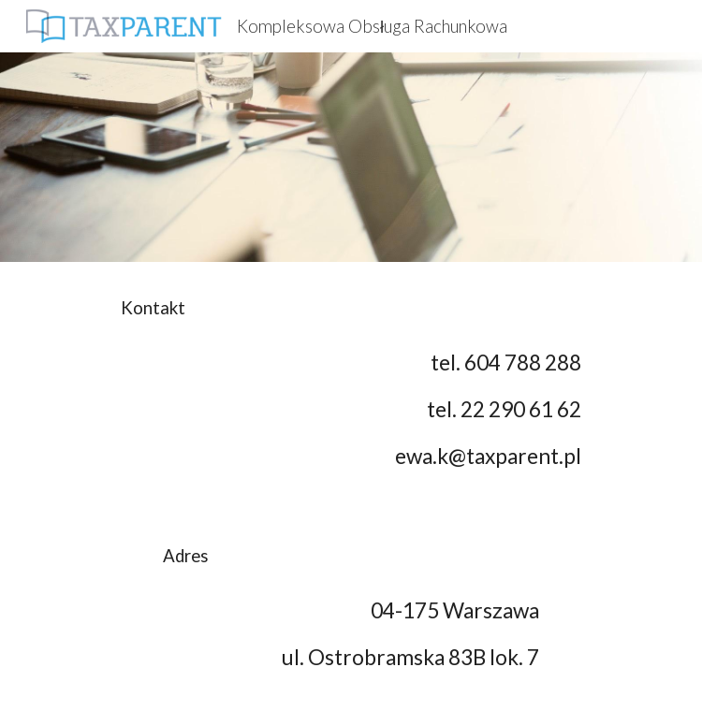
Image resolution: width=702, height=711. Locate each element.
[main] (350, 308)
